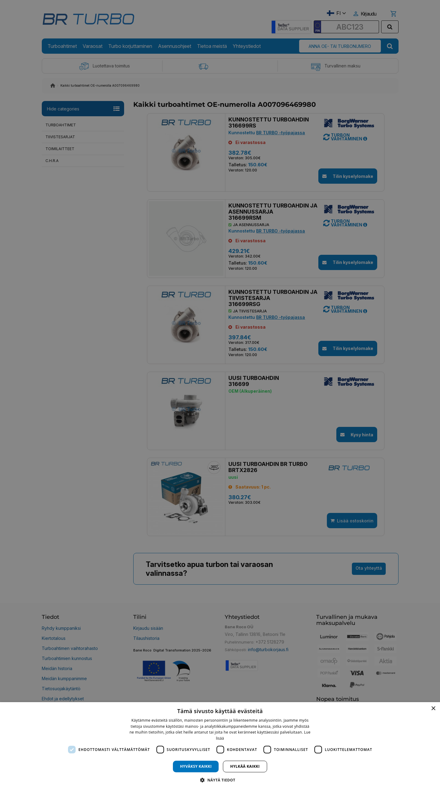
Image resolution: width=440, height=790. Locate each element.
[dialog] (220, 746)
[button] (220, 780)
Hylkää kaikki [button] (244, 766)
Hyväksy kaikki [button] (196, 766)
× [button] (433, 708)
